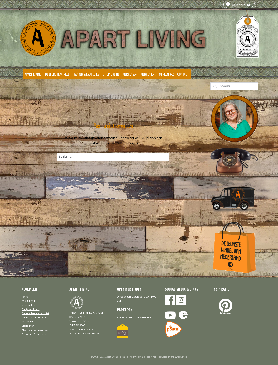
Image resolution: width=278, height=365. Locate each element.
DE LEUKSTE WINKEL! (57, 74)
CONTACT (183, 74)
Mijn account (244, 5)
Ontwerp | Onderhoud (34, 334)
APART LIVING (33, 74)
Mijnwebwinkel (179, 357)
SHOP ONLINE (111, 74)
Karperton (130, 318)
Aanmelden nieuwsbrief (35, 313)
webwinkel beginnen (145, 357)
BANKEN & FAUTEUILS (86, 74)
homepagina (129, 143)
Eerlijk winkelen (30, 309)
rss (131, 357)
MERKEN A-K (130, 74)
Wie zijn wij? (29, 301)
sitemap (124, 357)
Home (25, 297)
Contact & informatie (34, 318)
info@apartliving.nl (80, 321)
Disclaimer (28, 326)
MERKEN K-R (148, 74)
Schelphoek (146, 318)
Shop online (28, 305)
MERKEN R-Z (166, 74)
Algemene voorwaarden (35, 330)
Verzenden (28, 322)
